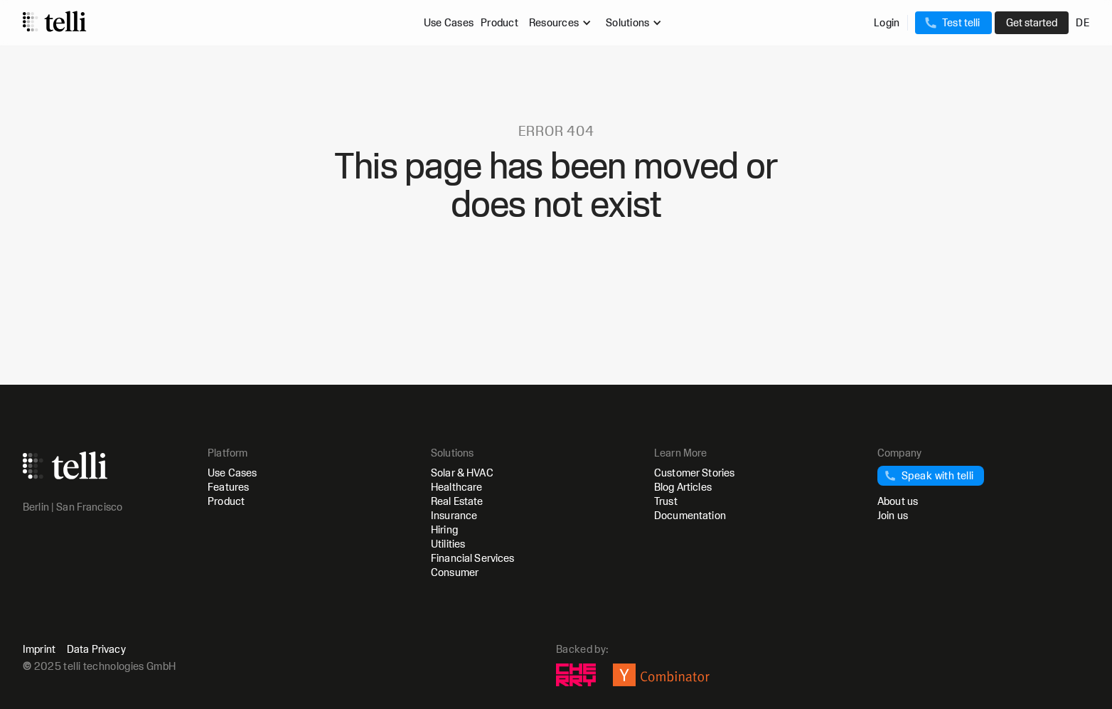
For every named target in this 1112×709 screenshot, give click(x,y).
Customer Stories (694, 473)
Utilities (448, 544)
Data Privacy (96, 649)
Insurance (454, 515)
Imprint (39, 649)
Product (499, 22)
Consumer (455, 572)
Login (886, 22)
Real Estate (457, 501)
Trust (666, 501)
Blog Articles (683, 487)
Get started (1031, 22)
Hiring (444, 529)
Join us (892, 515)
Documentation (690, 515)
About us (897, 501)
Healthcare (456, 487)
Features (228, 487)
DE (1082, 22)
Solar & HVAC (462, 473)
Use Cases (449, 22)
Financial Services (473, 558)
